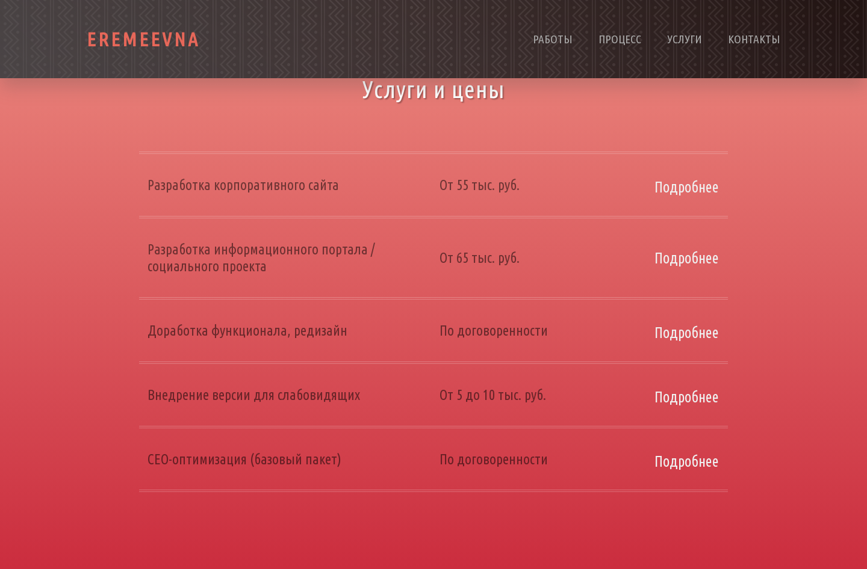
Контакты (754, 39)
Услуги (684, 39)
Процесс (619, 39)
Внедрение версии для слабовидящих (254, 394)
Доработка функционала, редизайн (247, 330)
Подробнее (686, 187)
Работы (553, 39)
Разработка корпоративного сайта (243, 184)
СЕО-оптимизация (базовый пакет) (244, 459)
